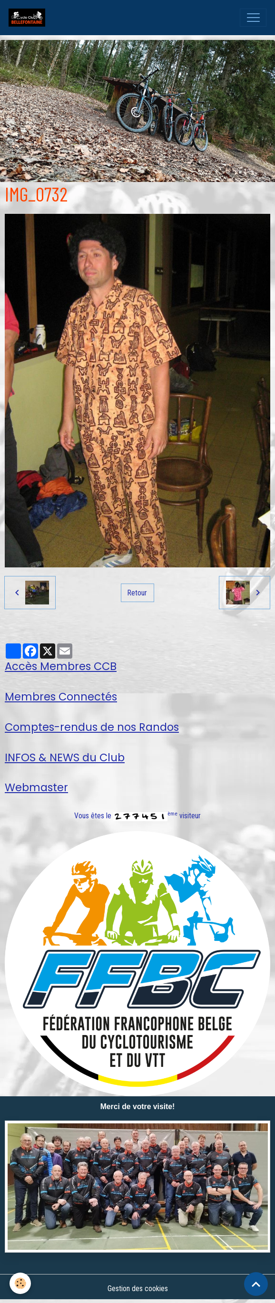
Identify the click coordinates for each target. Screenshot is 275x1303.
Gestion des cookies (138, 1288)
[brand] (29, 18)
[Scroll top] (256, 1284)
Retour (137, 592)
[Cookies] (20, 1283)
